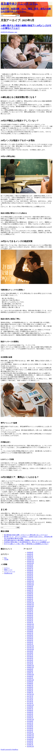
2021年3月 (30, 662)
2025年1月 (30, 579)
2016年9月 (30, 707)
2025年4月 (30, 574)
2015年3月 (30, 730)
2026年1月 (30, 558)
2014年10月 (30, 737)
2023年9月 (30, 608)
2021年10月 (30, 649)
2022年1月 (30, 644)
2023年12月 (30, 602)
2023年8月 (30, 610)
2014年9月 (30, 739)
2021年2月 (30, 664)
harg (11, 32)
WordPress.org (8, 573)
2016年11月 (30, 705)
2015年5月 (30, 726)
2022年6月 (30, 635)
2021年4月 (30, 660)
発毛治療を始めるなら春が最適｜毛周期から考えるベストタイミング (25, 540)
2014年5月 (30, 741)
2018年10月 (30, 680)
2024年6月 (30, 592)
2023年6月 (30, 613)
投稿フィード (8, 569)
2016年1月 (30, 717)
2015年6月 (30, 725)
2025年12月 (30, 559)
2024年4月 (30, 595)
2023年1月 (30, 622)
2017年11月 (30, 694)
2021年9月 (30, 651)
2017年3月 (30, 699)
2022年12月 (30, 624)
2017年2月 (30, 701)
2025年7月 (30, 568)
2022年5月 (30, 637)
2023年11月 (30, 604)
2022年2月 (30, 642)
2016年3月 (30, 714)
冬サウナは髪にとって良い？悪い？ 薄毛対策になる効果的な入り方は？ (26, 544)
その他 (6, 559)
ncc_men (14, 32)
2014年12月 (30, 734)
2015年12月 (30, 719)
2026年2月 (30, 556)
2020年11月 (30, 667)
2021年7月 (30, 655)
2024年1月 (30, 601)
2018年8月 (30, 683)
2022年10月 (30, 628)
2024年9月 (30, 586)
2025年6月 (30, 570)
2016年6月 (30, 710)
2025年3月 (30, 575)
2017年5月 (30, 698)
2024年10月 (30, 584)
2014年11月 (30, 735)
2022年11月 (30, 626)
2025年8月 (30, 566)
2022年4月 (30, 638)
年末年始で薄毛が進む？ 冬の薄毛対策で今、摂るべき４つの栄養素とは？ (27, 542)
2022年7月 (30, 633)
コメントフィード (9, 571)
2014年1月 (30, 744)
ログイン (7, 568)
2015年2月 (30, 732)
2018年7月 (30, 685)
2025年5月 (30, 572)
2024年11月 (30, 583)
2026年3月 (30, 554)
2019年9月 (30, 676)
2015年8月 (30, 721)
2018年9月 (30, 681)
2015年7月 (30, 723)
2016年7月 (30, 708)
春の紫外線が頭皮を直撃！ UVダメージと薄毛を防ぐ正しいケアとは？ (26, 535)
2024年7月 (30, 590)
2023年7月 (30, 611)
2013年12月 (30, 746)
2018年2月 (30, 690)
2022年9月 (30, 629)
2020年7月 (30, 672)
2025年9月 (30, 565)
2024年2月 (30, 599)
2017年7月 (30, 696)
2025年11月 (30, 561)
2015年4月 (30, 728)
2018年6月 (30, 687)
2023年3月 (30, 619)
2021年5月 (30, 658)
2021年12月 (30, 646)
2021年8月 (30, 653)
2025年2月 (30, 577)
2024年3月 (30, 597)
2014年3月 (30, 743)
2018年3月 (30, 689)
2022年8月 (30, 631)
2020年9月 (30, 669)
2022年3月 (30, 640)
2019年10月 (30, 674)
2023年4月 (30, 617)
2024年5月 (30, 593)
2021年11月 (30, 647)
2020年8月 (30, 671)
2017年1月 (30, 703)
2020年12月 (30, 665)
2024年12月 (30, 581)
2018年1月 (30, 692)
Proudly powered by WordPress (9, 749)
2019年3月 (30, 678)
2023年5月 (30, 615)
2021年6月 (30, 656)
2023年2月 (30, 620)
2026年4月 (30, 552)
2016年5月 (30, 712)
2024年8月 (30, 588)
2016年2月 (30, 716)
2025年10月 (30, 563)
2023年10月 (30, 606)
